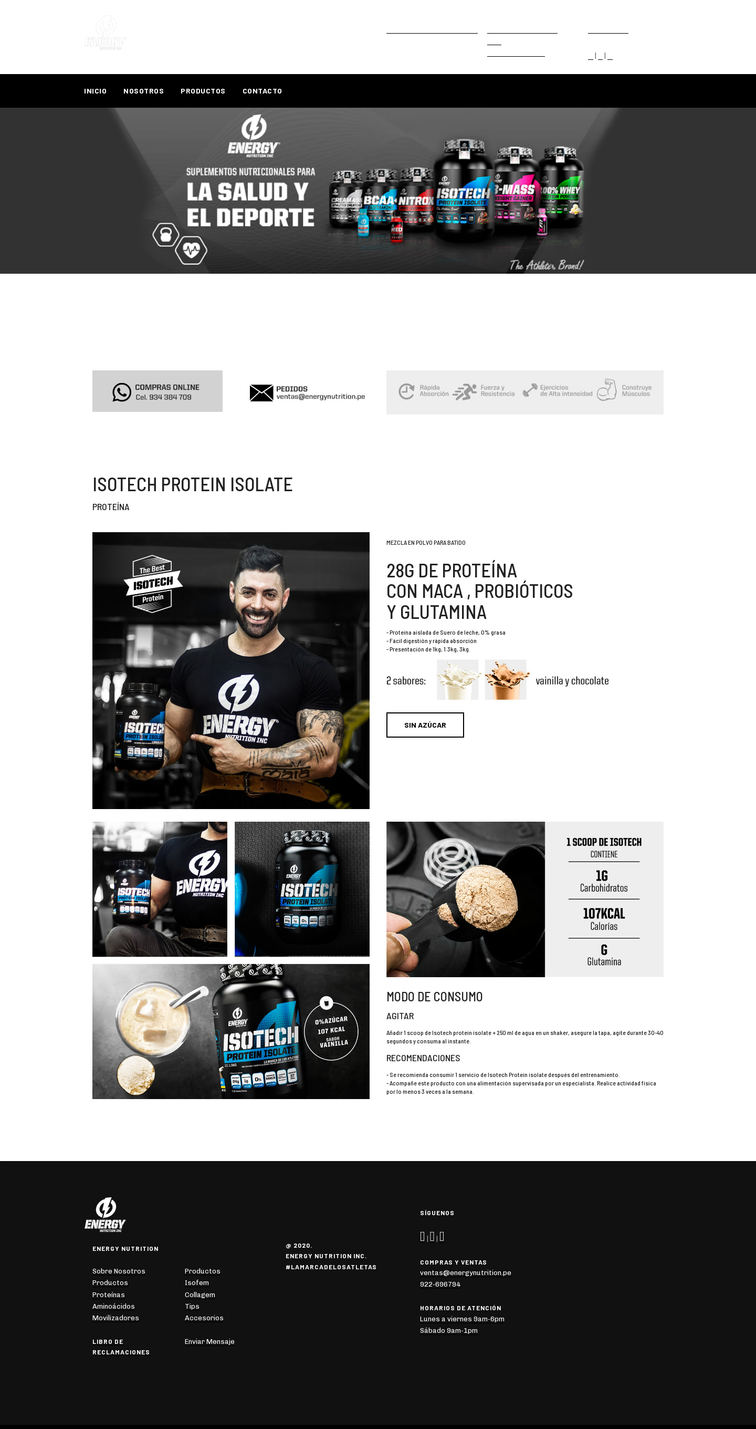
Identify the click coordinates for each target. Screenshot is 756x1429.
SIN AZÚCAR (425, 724)
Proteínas (108, 1295)
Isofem (197, 1283)
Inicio (95, 90)
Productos (203, 90)
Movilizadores (115, 1318)
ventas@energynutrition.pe (432, 29)
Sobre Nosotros (118, 1271)
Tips (192, 1306)
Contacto (262, 90)
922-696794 (608, 29)
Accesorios (204, 1318)
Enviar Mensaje (210, 1341)
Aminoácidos (113, 1306)
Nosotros (143, 90)
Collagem (200, 1295)
